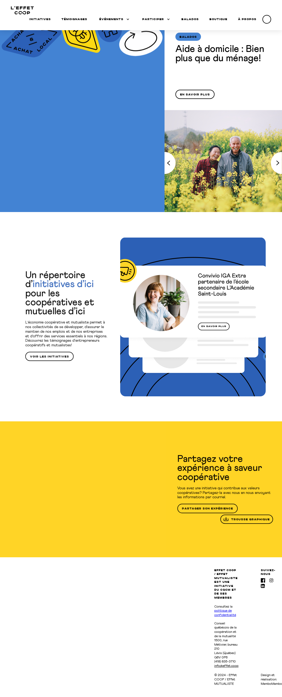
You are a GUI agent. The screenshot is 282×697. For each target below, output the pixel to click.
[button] (114, 19)
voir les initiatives (46, 356)
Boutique (218, 19)
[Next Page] (276, 163)
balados (190, 19)
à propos (247, 19)
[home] (22, 10)
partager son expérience (210, 508)
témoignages (74, 19)
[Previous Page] (170, 163)
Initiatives (40, 19)
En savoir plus (195, 94)
